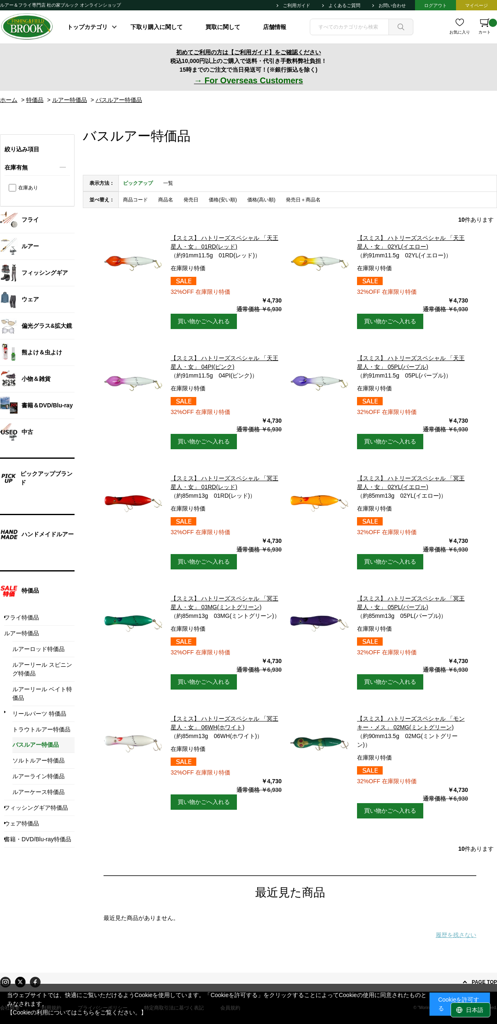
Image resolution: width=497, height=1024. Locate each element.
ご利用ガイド (296, 5)
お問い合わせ (392, 5)
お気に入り (459, 32)
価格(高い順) (261, 200)
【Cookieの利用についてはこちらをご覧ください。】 (77, 1012)
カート (487, 26)
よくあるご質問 (344, 5)
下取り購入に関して (156, 27)
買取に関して (222, 27)
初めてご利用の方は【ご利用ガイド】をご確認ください (248, 52)
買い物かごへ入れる (204, 321)
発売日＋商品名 (303, 200)
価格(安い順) (223, 200)
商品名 (165, 200)
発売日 (190, 200)
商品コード (135, 200)
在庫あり (28, 188)
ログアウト (435, 5)
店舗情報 (274, 27)
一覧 (168, 183)
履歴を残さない (456, 935)
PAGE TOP (484, 982)
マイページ (476, 5)
